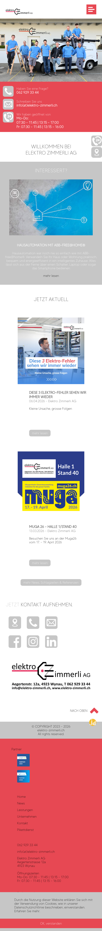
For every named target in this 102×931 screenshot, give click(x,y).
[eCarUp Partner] (23, 781)
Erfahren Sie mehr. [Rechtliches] (27, 911)
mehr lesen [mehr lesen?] (40, 433)
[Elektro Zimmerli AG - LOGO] (16, 14)
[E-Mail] (51, 623)
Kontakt (22, 823)
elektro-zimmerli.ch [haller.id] (51, 730)
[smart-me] (23, 765)
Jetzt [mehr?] (39, 605)
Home (21, 796)
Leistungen (25, 810)
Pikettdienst (25, 830)
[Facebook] (15, 641)
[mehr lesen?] (51, 229)
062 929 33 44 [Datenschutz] (27, 845)
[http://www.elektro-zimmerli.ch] (51, 81)
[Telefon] (33, 623)
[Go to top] (82, 710)
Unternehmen (27, 816)
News (21, 803)
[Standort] (15, 623)
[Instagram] (33, 641)
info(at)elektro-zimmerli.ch (36, 105)
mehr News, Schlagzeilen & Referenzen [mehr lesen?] (51, 582)
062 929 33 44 (27, 92)
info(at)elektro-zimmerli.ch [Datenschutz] (36, 851)
